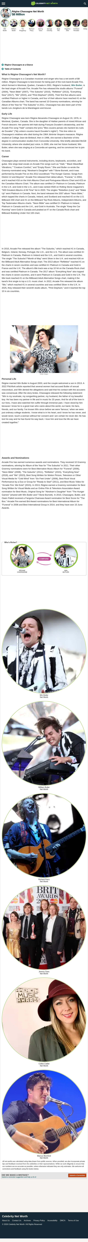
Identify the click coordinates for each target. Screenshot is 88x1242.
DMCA (62, 1220)
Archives (27, 1220)
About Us (6, 1220)
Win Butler (76, 85)
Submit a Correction (77, 1175)
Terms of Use (73, 1220)
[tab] (44, 66)
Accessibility (52, 1220)
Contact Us (16, 1220)
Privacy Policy (39, 1220)
